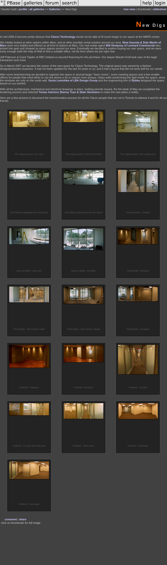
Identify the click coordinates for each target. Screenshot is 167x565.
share (22, 519)
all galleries (36, 9)
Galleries (54, 9)
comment (11, 519)
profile (23, 9)
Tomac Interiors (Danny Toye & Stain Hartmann (69, 92)
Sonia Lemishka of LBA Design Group (72, 80)
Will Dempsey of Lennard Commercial (130, 45)
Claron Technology (63, 36)
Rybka (136, 80)
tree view (129, 9)
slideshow (159, 9)
